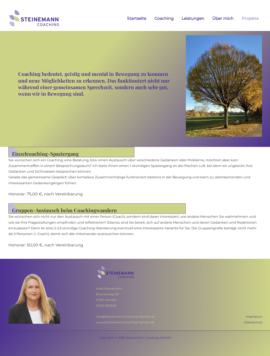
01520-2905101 (106, 306)
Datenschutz (253, 322)
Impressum (254, 316)
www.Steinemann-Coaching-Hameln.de (125, 322)
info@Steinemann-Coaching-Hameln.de (125, 316)
